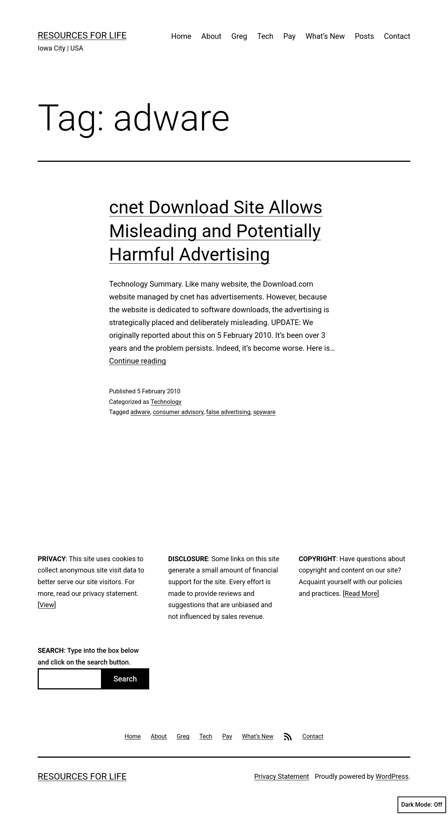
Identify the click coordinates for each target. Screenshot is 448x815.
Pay (289, 36)
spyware (264, 412)
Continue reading (137, 360)
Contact (397, 36)
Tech (265, 36)
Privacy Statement (281, 776)
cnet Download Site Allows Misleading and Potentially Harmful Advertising (216, 230)
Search (125, 678)
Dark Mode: (421, 804)
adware (140, 412)
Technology (166, 401)
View (47, 605)
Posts (364, 36)
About (211, 36)
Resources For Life (82, 35)
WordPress (392, 776)
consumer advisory (178, 412)
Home (181, 36)
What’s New (325, 36)
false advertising (228, 412)
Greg (239, 36)
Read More (361, 593)
